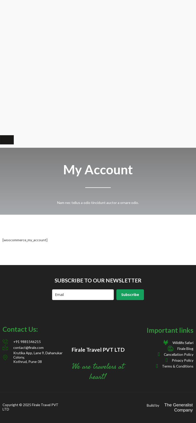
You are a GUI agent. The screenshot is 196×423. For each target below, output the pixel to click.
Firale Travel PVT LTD (98, 349)
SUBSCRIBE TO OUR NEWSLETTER (98, 280)
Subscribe (130, 294)
